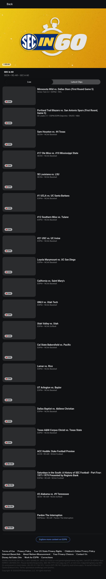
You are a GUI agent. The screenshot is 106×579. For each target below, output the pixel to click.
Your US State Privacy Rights (48, 551)
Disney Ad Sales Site (12, 557)
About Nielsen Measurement (36, 554)
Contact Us (81, 554)
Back (8, 4)
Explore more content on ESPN (53, 539)
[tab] (29, 81)
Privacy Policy (24, 551)
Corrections (47, 557)
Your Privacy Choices (63, 554)
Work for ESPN (31, 557)
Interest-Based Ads (11, 554)
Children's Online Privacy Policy (80, 551)
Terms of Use (8, 551)
